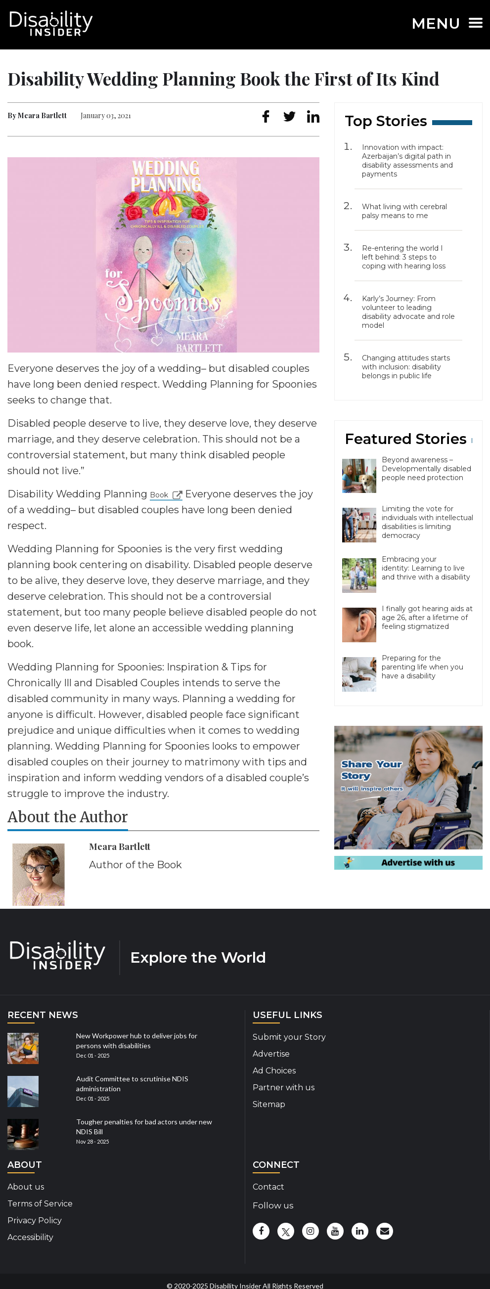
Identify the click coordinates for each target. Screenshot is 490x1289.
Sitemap (269, 1104)
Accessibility (30, 1237)
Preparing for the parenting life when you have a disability (422, 667)
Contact (268, 1187)
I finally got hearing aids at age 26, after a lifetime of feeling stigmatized (427, 617)
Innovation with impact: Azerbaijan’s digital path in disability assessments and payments (407, 160)
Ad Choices (274, 1070)
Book (159, 494)
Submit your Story (289, 1037)
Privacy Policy (34, 1220)
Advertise (271, 1054)
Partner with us (283, 1087)
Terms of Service (40, 1203)
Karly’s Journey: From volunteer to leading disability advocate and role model (408, 312)
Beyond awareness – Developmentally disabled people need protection (426, 468)
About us (25, 1187)
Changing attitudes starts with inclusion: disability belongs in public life (406, 367)
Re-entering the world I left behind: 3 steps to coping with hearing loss (403, 257)
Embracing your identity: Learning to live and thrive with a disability (426, 568)
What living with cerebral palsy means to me (404, 211)
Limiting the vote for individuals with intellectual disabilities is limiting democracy (427, 522)
